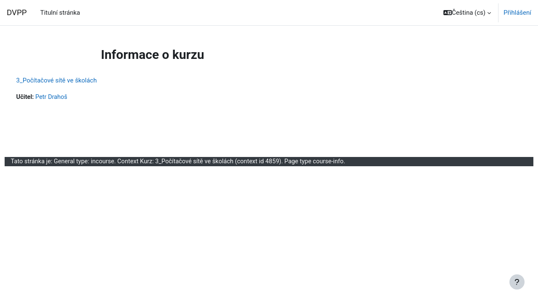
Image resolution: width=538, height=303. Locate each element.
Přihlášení (517, 12)
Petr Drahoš (68, 97)
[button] (467, 12)
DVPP (17, 12)
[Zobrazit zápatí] (517, 282)
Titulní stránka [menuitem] (60, 12)
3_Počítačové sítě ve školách (72, 80)
